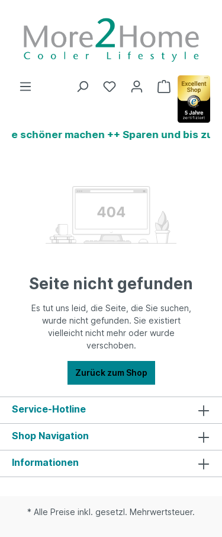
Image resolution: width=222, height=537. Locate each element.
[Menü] (25, 86)
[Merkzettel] (109, 86)
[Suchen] (82, 86)
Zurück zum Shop (111, 372)
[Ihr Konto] (136, 86)
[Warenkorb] (164, 86)
